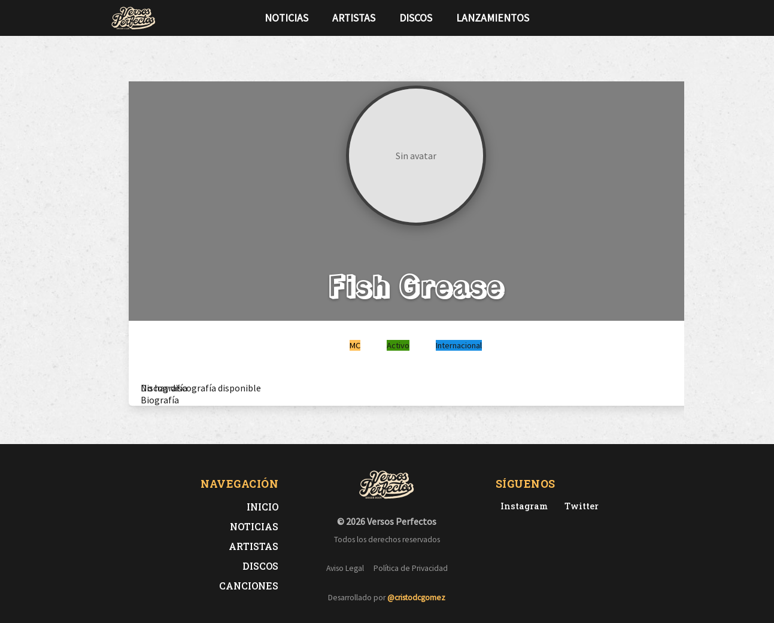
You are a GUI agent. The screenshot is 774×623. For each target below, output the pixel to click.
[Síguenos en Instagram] (660, 18)
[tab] (164, 388)
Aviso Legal (345, 568)
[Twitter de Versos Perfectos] (579, 506)
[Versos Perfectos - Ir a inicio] (133, 18)
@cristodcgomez (416, 597)
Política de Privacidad (411, 568)
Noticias (286, 18)
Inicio (262, 506)
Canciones (248, 585)
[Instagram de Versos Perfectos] (522, 506)
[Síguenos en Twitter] (641, 18)
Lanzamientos (492, 18)
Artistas (353, 18)
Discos (415, 18)
